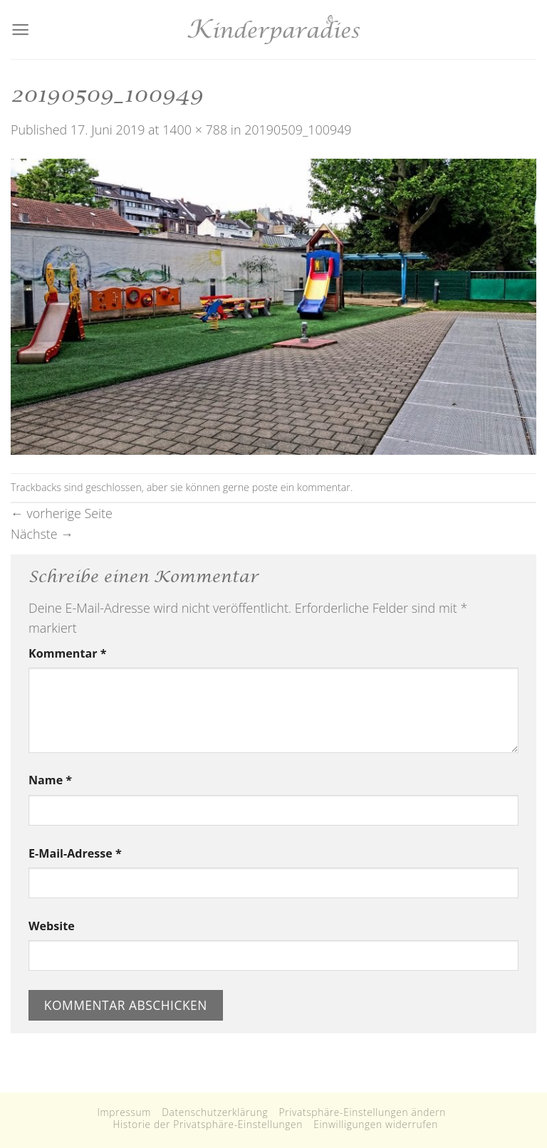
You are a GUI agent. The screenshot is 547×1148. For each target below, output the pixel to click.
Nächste (42, 533)
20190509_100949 (297, 129)
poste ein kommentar (301, 487)
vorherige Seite (62, 513)
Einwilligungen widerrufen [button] (375, 1124)
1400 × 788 (194, 129)
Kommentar (67, 653)
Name (50, 780)
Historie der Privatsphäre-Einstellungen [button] (208, 1124)
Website (51, 926)
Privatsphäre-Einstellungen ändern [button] (363, 1112)
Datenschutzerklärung (215, 1112)
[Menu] (20, 29)
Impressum (124, 1112)
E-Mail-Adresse (75, 853)
